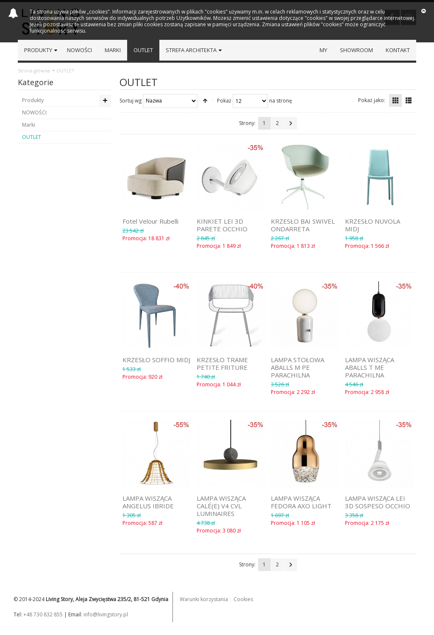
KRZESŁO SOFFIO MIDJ (156, 359)
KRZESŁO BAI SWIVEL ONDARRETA (303, 225)
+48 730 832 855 (43, 614)
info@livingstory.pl (105, 614)
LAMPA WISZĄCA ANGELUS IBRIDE (148, 502)
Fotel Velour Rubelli (150, 221)
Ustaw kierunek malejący (205, 100)
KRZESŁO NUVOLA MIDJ (372, 225)
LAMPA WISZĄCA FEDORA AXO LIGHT (301, 502)
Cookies (243, 599)
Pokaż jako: (371, 100)
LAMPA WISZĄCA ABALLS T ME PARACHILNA (369, 367)
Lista (408, 100)
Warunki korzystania (204, 599)
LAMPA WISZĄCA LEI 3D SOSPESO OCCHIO (377, 502)
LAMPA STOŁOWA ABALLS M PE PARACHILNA (297, 367)
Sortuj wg (131, 100)
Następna (290, 123)
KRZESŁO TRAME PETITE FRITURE (222, 363)
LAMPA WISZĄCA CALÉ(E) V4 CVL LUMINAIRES (221, 506)
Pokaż (224, 100)
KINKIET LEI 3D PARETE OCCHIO (222, 225)
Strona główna (34, 70)
